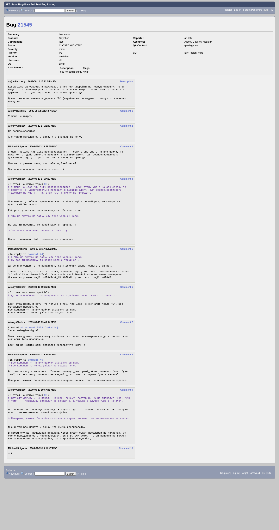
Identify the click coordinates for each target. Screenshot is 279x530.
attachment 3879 (31, 359)
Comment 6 (126, 313)
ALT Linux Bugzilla (16, 4)
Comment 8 (126, 390)
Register (227, 9)
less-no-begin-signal (71, 71)
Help (83, 10)
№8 (45, 435)
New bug (14, 10)
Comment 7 (126, 353)
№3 (45, 194)
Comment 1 (126, 114)
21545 (25, 25)
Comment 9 (126, 430)
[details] (51, 359)
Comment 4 (126, 188)
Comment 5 (126, 270)
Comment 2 (126, 130)
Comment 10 (126, 497)
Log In (237, 9)
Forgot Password (252, 9)
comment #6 (35, 395)
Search (28, 10)
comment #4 (35, 276)
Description (126, 81)
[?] (77, 10)
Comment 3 (126, 152)
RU (272, 9)
